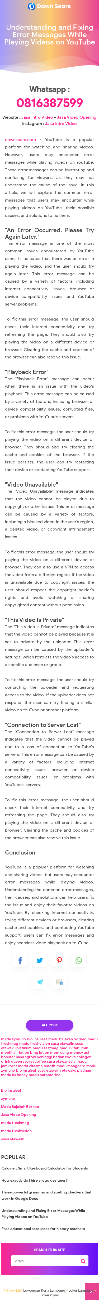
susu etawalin (62, 1049)
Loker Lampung (80, 1296)
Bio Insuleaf (11, 1096)
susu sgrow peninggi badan (40, 1063)
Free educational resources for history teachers (43, 1234)
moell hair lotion (15, 1058)
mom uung (59, 1058)
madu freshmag (15, 1129)
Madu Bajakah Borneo (20, 1112)
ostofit (49, 1072)
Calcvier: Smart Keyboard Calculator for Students (45, 1174)
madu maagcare (70, 1072)
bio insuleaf (37, 1045)
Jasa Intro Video (37, 123)
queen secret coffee (28, 1067)
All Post (50, 1031)
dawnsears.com (20, 145)
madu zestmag (46, 1054)
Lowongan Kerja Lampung (44, 1296)
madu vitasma (30, 1072)
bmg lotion (39, 1058)
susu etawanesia (61, 1067)
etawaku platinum (77, 1076)
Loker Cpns (49, 1301)
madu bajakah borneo (67, 1045)
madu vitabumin (74, 1054)
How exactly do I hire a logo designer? (35, 1186)
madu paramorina (44, 1081)
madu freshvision (34, 1049)
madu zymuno (13, 1045)
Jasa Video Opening (76, 123)
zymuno (8, 1104)
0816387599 (49, 109)
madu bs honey (14, 1081)
